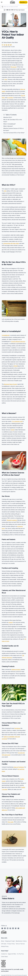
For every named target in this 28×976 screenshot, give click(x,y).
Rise (6, 79)
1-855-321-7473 (9, 10)
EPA (5, 191)
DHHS (12, 430)
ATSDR (15, 366)
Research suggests (12, 520)
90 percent (13, 67)
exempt (11, 622)
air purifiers (10, 97)
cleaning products (16, 669)
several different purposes (18, 341)
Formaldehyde (5, 335)
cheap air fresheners (18, 767)
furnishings (17, 728)
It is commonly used (17, 421)
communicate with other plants (11, 243)
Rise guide (10, 822)
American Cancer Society (10, 384)
